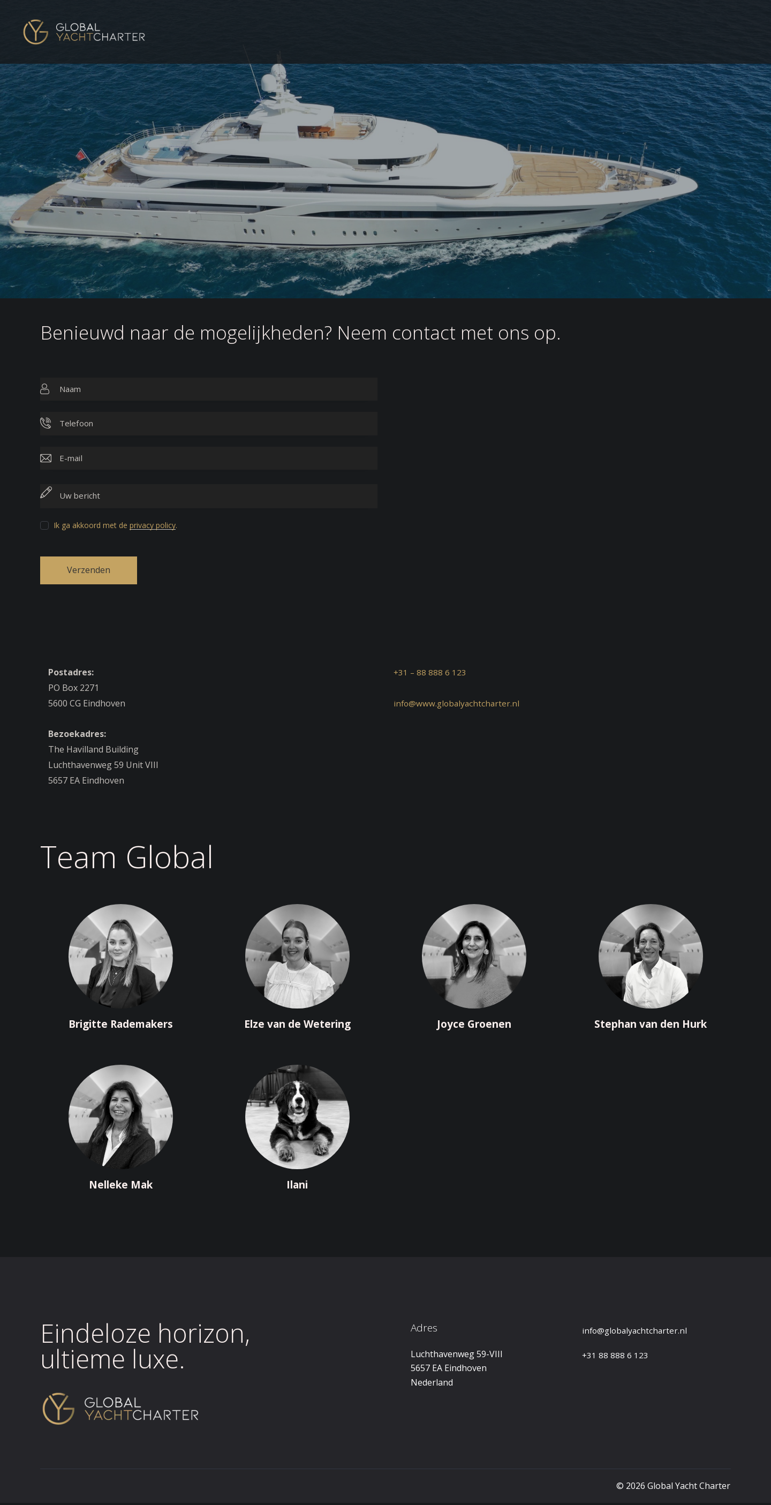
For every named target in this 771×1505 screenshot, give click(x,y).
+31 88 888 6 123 (615, 1357)
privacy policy (153, 526)
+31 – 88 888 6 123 (430, 674)
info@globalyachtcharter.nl (636, 1332)
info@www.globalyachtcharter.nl (458, 705)
